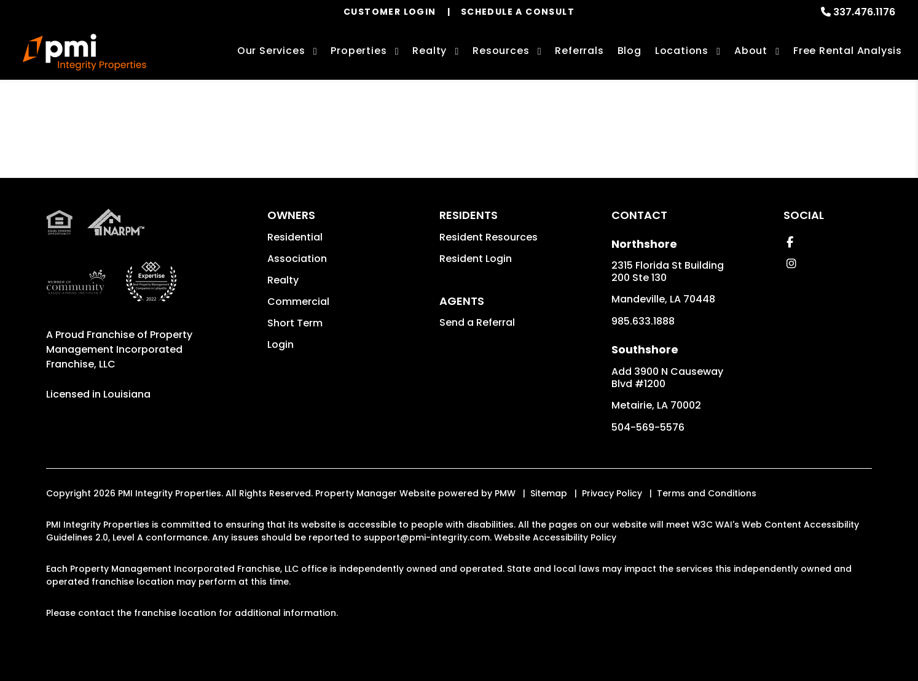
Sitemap (548, 493)
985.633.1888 (643, 321)
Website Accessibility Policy (555, 537)
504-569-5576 (648, 427)
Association (297, 259)
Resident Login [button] (475, 259)
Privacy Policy (612, 493)
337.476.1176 (864, 12)
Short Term (295, 323)
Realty (283, 280)
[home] (84, 52)
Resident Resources (488, 237)
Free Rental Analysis (847, 51)
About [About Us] (750, 51)
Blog (629, 51)
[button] (789, 242)
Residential (295, 237)
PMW (505, 493)
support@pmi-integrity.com (427, 537)
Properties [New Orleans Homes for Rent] (358, 51)
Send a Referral (477, 322)
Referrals (579, 51)
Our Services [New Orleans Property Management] (271, 51)
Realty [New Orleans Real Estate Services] (429, 51)
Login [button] (280, 344)
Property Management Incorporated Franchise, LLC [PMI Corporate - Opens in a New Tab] (119, 349)
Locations (681, 51)
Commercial (298, 301)
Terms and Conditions (706, 493)
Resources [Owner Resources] (501, 51)
